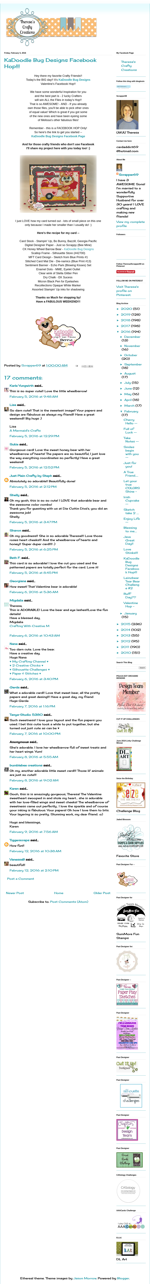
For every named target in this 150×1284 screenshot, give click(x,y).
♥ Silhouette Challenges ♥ (30, 669)
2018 (126, 320)
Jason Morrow (84, 1278)
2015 (126, 624)
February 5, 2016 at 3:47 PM (33, 522)
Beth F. (15, 558)
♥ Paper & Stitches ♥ (25, 673)
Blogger (123, 1278)
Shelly (14, 495)
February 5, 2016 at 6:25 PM (34, 549)
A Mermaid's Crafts (25, 430)
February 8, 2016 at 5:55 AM (34, 757)
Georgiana (18, 581)
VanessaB (17, 859)
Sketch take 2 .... (131, 511)
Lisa (13, 405)
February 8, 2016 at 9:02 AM (34, 780)
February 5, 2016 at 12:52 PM (34, 467)
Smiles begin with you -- (131, 452)
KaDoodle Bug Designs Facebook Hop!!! (131, 565)
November (132, 346)
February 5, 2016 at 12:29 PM (34, 436)
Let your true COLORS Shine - (132, 486)
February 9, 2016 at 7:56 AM (34, 832)
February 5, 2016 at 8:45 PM (34, 572)
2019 (126, 314)
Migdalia (16, 600)
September (133, 364)
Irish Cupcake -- (131, 500)
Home (58, 893)
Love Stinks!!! (131, 551)
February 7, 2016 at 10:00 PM (35, 733)
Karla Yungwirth (22, 385)
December (132, 337)
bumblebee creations (26, 765)
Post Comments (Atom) (69, 902)
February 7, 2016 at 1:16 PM (32, 706)
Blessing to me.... (130, 529)
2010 (126, 652)
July (128, 382)
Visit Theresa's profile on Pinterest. (127, 291)
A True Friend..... (131, 473)
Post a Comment (20, 878)
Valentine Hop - (131, 604)
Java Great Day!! (129, 540)
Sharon (15, 530)
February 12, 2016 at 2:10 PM (34, 870)
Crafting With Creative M (29, 626)
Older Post (102, 893)
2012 (126, 641)
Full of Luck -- (130, 430)
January (130, 613)
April (128, 400)
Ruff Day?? (130, 595)
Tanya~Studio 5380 (26, 714)
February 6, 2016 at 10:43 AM (35, 635)
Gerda (14, 687)
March (129, 405)
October (130, 355)
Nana (14, 644)
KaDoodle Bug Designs (79, 249)
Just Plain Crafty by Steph (31, 476)
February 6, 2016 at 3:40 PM (34, 679)
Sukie (14, 444)
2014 (126, 630)
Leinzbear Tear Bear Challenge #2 (132, 583)
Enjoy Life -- (132, 520)
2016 (126, 331)
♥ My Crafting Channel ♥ (29, 661)
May (128, 394)
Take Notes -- (131, 439)
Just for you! (130, 464)
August (130, 373)
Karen (14, 788)
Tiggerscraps (19, 840)
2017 (126, 326)
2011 (125, 647)
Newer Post (15, 893)
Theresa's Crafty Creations (129, 66)
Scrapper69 (128, 174)
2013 (126, 635)
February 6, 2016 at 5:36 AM (34, 592)
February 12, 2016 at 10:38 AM (35, 851)
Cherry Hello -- (130, 421)
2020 (127, 309)
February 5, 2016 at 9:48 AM (34, 396)
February (131, 411)
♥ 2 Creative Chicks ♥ (26, 665)
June (128, 388)
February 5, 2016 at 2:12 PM (33, 486)
